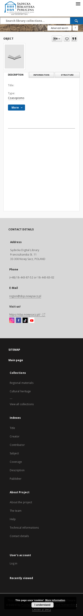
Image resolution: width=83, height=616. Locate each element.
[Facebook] (18, 320)
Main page (15, 360)
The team (16, 511)
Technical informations (24, 527)
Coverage (16, 462)
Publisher (16, 479)
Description (17, 470)
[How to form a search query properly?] (75, 28)
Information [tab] (41, 74)
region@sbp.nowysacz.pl (25, 296)
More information (55, 600)
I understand (42, 604)
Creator (15, 436)
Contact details (19, 536)
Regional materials (21, 383)
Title (12, 428)
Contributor (17, 445)
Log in (13, 563)
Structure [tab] (67, 74)
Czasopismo (16, 98)
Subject (14, 453)
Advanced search (59, 28)
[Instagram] (11, 320)
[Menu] (78, 3)
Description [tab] (15, 74)
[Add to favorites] (67, 39)
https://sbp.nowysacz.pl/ (27, 314)
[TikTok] (25, 320)
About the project (21, 502)
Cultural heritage (20, 391)
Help (13, 519)
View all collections (22, 404)
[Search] (76, 20)
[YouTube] (31, 320)
